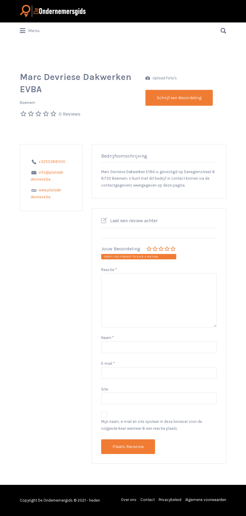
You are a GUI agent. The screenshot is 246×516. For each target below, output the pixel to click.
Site (104, 389)
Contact (147, 499)
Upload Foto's (161, 78)
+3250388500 (52, 161)
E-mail (108, 363)
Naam (107, 337)
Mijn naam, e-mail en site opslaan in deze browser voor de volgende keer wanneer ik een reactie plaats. (151, 425)
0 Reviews (70, 114)
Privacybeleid (170, 499)
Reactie (109, 269)
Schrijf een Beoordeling (179, 97)
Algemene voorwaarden (205, 499)
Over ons (128, 499)
